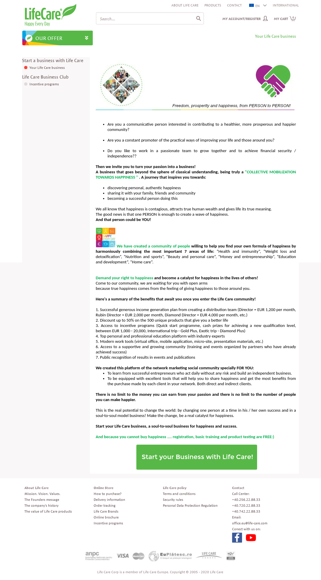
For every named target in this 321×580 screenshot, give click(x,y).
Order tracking (104, 505)
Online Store (103, 488)
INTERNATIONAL (286, 5)
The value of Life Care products (48, 511)
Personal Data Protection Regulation (190, 505)
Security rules (173, 499)
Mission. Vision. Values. (42, 493)
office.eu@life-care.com (249, 523)
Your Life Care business (47, 67)
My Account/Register (241, 18)
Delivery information (109, 499)
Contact (234, 5)
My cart (285, 18)
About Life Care (184, 5)
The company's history (41, 505)
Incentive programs (44, 84)
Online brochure (106, 517)
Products (212, 5)
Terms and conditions (179, 493)
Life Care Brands (106, 511)
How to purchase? (107, 493)
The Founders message (41, 499)
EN (254, 6)
